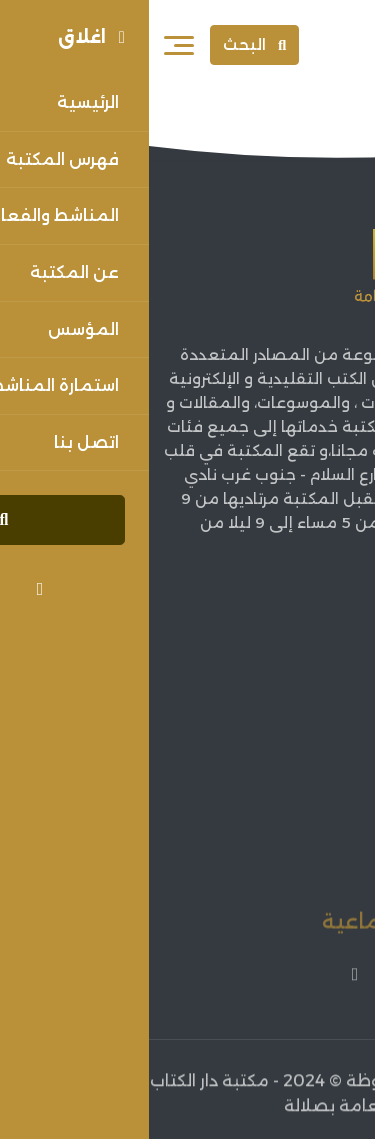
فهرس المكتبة (305, 756)
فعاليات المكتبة (299, 857)
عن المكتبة (317, 689)
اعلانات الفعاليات (297, 823)
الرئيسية (330, 656)
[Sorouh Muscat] (317, 45)
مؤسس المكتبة (299, 723)
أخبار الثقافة (315, 790)
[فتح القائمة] (30, 45)
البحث (105, 44)
